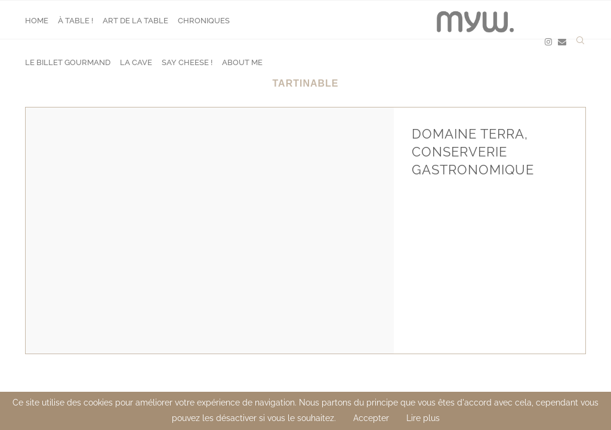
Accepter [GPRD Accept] (371, 418)
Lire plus (423, 418)
